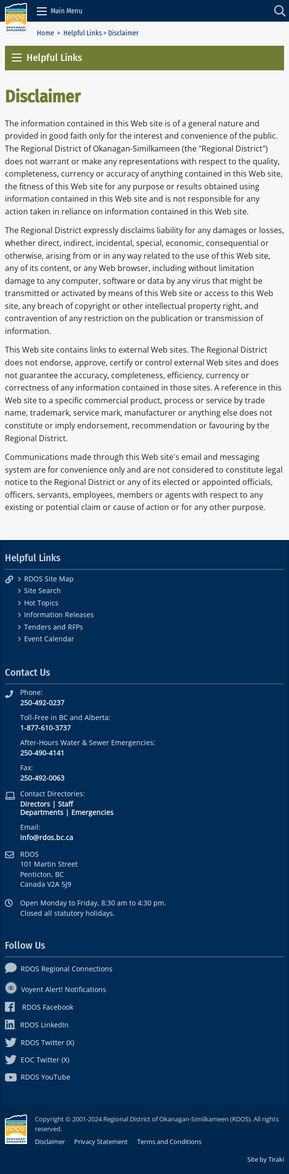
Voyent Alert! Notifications (55, 989)
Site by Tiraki (265, 1159)
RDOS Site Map (49, 578)
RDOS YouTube (37, 1077)
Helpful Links (82, 33)
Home (45, 33)
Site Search (42, 590)
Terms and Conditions (169, 1141)
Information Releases (59, 614)
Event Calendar (49, 638)
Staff (65, 804)
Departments (41, 812)
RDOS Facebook (39, 1007)
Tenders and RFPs (53, 627)
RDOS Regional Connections (59, 968)
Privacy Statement (101, 1141)
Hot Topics (41, 602)
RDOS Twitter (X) (39, 1042)
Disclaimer (50, 1141)
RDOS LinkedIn (37, 1024)
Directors (35, 804)
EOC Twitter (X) (37, 1059)
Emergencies (92, 812)
